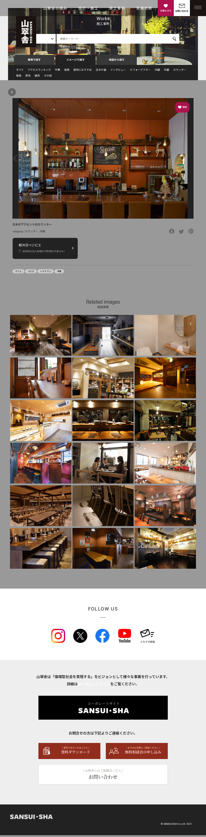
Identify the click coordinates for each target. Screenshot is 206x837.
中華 (57, 71)
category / (18, 233)
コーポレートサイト (94, 686)
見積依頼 (144, 8)
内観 (157, 71)
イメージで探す (75, 61)
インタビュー (118, 71)
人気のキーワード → (83, 46)
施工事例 (117, 8)
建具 (37, 77)
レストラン (45, 273)
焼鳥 (66, 71)
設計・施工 (88, 8)
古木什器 (101, 71)
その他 (48, 77)
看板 (18, 77)
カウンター (179, 71)
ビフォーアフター (140, 71)
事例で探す (34, 61)
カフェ (18, 273)
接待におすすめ (82, 71)
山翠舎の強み (55, 8)
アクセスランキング (39, 71)
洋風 (59, 273)
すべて (20, 71)
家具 (28, 77)
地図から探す (117, 61)
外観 (166, 71)
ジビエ (31, 273)
